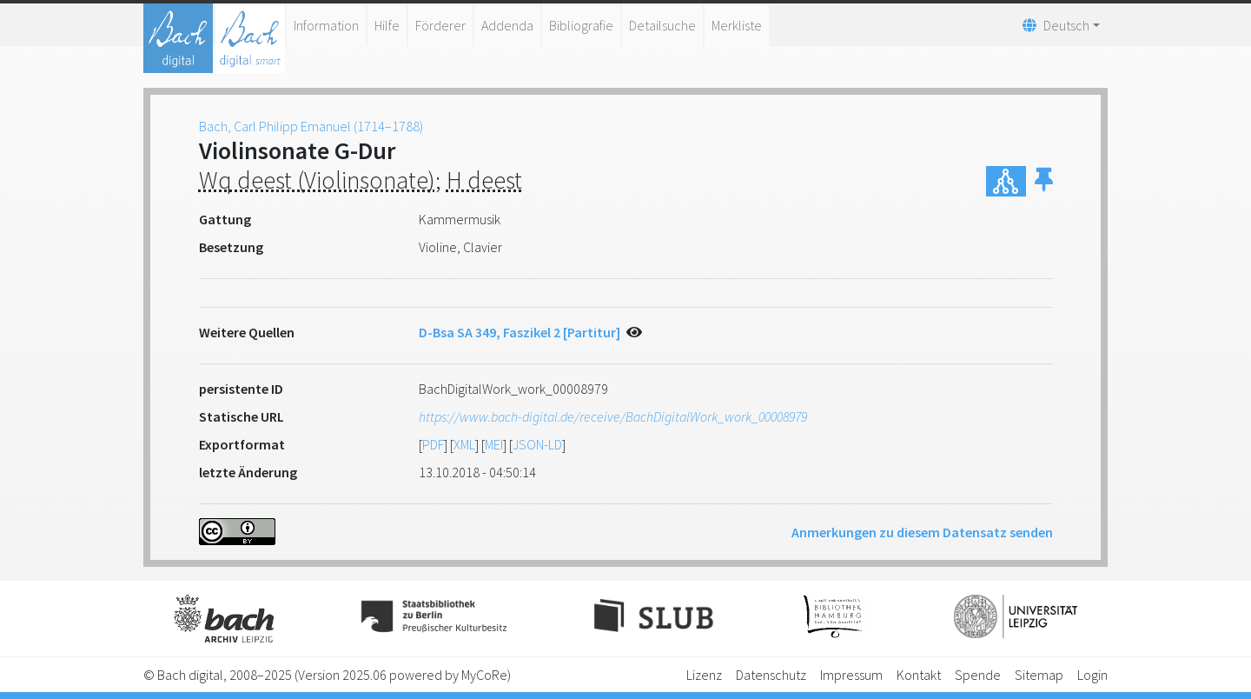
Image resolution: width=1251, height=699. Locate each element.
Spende (978, 674)
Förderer (440, 25)
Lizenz (704, 674)
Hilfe (387, 25)
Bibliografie (581, 25)
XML (464, 444)
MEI (494, 444)
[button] (1044, 181)
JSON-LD (537, 444)
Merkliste (737, 25)
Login (1092, 674)
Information (326, 25)
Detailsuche (662, 25)
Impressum (851, 674)
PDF (433, 444)
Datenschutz (771, 674)
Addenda (507, 25)
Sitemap (1039, 674)
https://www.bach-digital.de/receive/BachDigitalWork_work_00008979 (613, 416)
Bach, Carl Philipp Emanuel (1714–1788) (311, 126)
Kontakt (919, 674)
